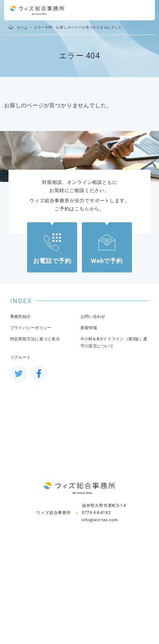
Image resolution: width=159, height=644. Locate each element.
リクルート (20, 357)
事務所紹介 (20, 316)
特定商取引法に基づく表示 (35, 339)
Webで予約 (107, 260)
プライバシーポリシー (30, 327)
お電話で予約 (52, 260)
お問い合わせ (93, 316)
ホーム (22, 27)
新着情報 (89, 327)
